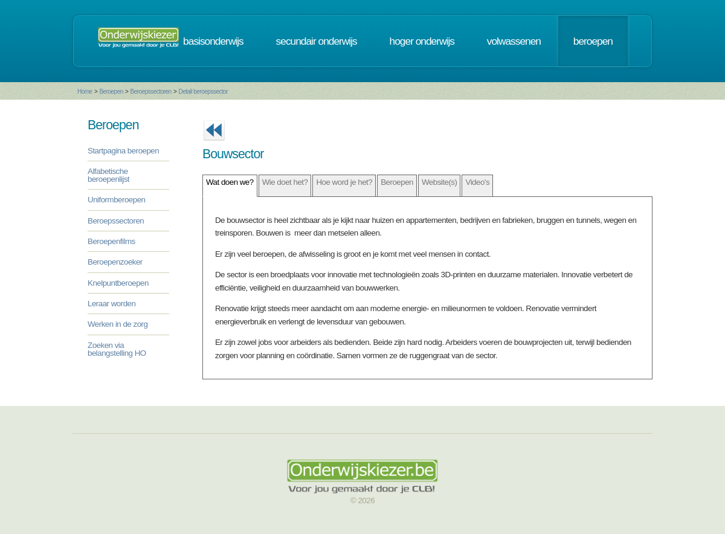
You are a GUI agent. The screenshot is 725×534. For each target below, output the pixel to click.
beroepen (593, 41)
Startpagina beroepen (123, 150)
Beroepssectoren (151, 91)
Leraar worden (111, 303)
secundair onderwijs (316, 41)
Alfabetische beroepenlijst (108, 175)
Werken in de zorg (117, 324)
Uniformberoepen (116, 199)
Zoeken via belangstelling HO (117, 349)
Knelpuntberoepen (118, 283)
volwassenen (514, 41)
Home (84, 91)
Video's (477, 182)
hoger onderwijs (422, 41)
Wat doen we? (230, 182)
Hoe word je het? (344, 182)
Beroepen (111, 91)
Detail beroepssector (203, 91)
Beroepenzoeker (115, 261)
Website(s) (439, 182)
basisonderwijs (213, 41)
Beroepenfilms (111, 241)
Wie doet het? (285, 182)
